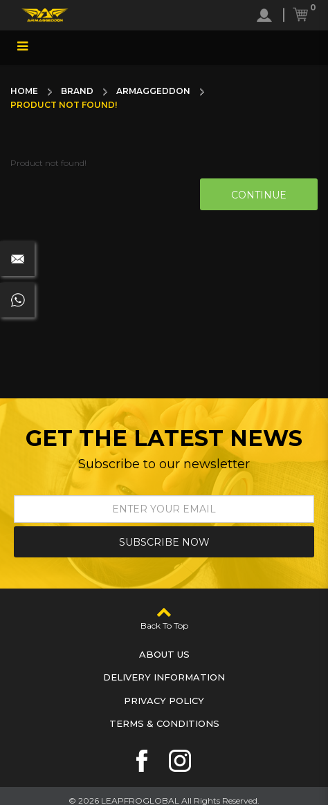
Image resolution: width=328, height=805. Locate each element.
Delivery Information (164, 677)
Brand (77, 91)
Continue (258, 195)
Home (24, 91)
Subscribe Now (164, 542)
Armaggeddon (153, 91)
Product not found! (63, 105)
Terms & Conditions (164, 723)
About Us (164, 654)
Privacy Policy (164, 700)
